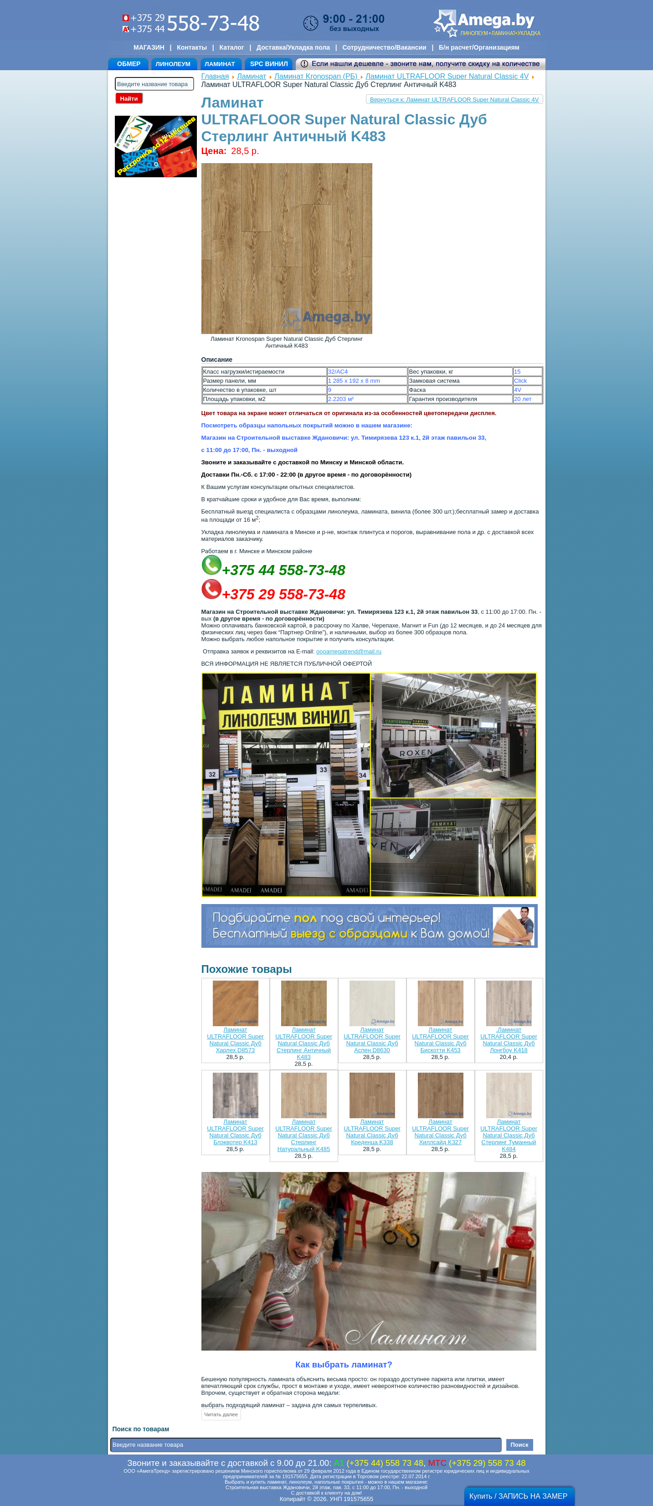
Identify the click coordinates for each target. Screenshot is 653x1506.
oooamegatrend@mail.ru (348, 651)
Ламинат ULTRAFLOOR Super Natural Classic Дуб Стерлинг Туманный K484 (508, 1135)
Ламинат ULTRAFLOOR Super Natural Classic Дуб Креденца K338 (372, 1132)
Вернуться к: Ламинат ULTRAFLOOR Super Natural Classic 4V (454, 99)
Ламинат (251, 76)
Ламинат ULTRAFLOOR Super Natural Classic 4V (447, 76)
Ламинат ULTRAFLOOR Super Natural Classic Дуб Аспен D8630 (372, 1040)
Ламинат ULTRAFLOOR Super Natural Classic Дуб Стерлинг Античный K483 (303, 1043)
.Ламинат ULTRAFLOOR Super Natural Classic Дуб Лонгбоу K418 (508, 1040)
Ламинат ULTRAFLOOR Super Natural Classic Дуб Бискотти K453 (440, 1040)
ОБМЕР (128, 63)
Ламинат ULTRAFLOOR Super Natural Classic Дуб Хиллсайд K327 (440, 1132)
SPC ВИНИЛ (269, 63)
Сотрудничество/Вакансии (384, 47)
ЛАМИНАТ (220, 64)
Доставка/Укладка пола (293, 47)
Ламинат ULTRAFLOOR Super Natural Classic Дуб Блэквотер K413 (235, 1132)
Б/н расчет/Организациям (479, 47)
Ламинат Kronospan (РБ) (317, 76)
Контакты (192, 47)
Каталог (231, 47)
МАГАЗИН (149, 47)
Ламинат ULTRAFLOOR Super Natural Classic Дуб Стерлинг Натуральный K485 (303, 1135)
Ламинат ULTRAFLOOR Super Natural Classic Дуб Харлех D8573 (235, 1040)
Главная (215, 76)
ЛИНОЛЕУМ (173, 64)
